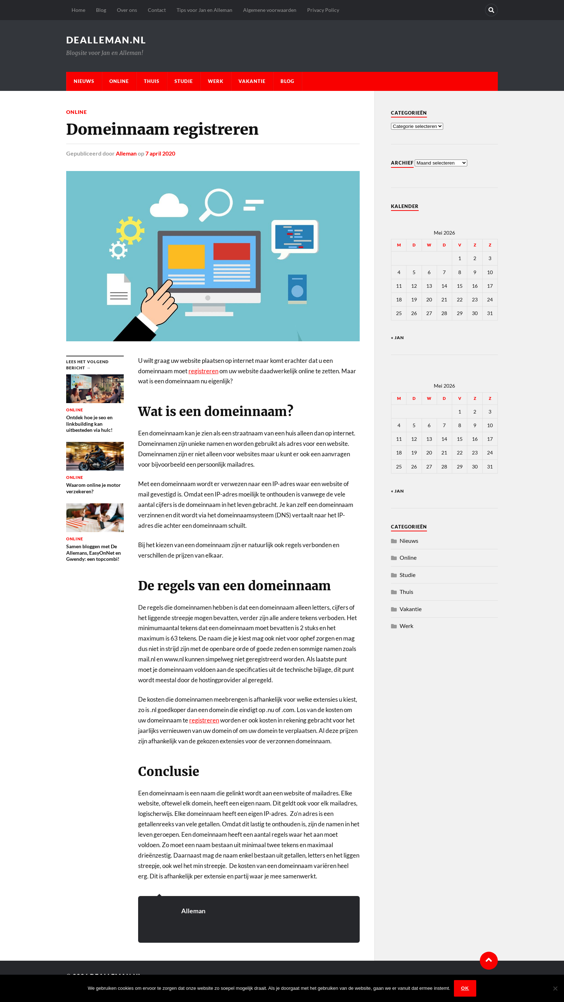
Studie (183, 81)
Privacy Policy (323, 10)
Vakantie (251, 81)
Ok (465, 988)
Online (119, 81)
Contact (157, 10)
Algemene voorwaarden (269, 10)
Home (78, 10)
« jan (397, 337)
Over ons (127, 10)
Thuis (151, 81)
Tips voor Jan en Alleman (204, 10)
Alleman (126, 153)
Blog (101, 10)
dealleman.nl (106, 39)
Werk (215, 81)
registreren (203, 371)
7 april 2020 (160, 153)
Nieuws (84, 81)
